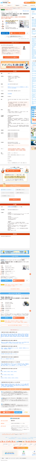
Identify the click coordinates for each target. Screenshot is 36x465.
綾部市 (21, 334)
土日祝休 (16, 384)
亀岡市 (27, 334)
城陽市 (1, 335)
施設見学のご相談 (5, 33)
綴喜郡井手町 (2, 336)
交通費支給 (8, 386)
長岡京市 (6, 335)
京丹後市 (14, 335)
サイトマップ (10, 444)
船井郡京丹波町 (19, 336)
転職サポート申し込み (21, 447)
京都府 (6, 22)
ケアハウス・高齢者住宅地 (11, 365)
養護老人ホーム (22, 365)
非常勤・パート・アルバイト (13, 353)
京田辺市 (11, 335)
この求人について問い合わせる (17, 33)
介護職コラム (31, 444)
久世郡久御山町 (26, 335)
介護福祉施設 (7, 358)
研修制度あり (3, 385)
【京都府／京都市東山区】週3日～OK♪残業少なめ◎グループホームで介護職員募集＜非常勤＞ (15, 262)
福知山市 (16, 334)
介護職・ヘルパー (7, 437)
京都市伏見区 (5, 334)
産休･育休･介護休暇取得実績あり (9, 385)
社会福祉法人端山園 (10, 206)
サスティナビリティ (13, 458)
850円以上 (2, 371)
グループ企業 (19, 458)
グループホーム (19, 364)
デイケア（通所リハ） (14, 364)
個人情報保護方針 (24, 458)
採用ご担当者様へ (5, 444)
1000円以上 (5, 371)
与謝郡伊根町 (23, 336)
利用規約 (21, 444)
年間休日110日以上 (12, 384)
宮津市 (25, 334)
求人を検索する (24, 5)
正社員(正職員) (10, 93)
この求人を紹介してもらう (13, 170)
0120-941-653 (15, 418)
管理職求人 (3, 384)
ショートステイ (17, 365)
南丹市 (16, 335)
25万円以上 (8, 374)
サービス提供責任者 (30, 437)
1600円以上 (15, 371)
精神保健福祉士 (6, 348)
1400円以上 (12, 371)
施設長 (35, 437)
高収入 (9, 384)
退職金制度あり (12, 386)
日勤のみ (19, 384)
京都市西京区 (13, 334)
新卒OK (15, 385)
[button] (15, 199)
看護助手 (15, 437)
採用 (17, 458)
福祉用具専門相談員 (24, 438)
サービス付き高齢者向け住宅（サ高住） (20, 363)
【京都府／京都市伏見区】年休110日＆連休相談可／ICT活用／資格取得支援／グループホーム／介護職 (15, 299)
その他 (13, 358)
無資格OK (9, 348)
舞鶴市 (19, 334)
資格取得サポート (26, 384)
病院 (1, 358)
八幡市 (8, 335)
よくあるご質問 (16, 444)
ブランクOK (22, 384)
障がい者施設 (23, 364)
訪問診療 (4, 365)
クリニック (3, 358)
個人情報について (26, 444)
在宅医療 (10, 358)
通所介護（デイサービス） (8, 364)
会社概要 (7, 458)
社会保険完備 (4, 386)
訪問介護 (2, 363)
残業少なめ (17, 385)
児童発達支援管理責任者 (12, 438)
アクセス (9, 458)
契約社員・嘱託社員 (7, 353)
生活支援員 (29, 438)
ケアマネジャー (19, 437)
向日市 (4, 335)
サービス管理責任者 (18, 438)
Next (30, 274)
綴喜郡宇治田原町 (7, 336)
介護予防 (25, 365)
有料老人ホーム (12, 363)
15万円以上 (2, 374)
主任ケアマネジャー (24, 437)
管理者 (32, 438)
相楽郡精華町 (14, 336)
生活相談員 (12, 437)
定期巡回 (7, 365)
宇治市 (23, 334)
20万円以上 (5, 374)
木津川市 (19, 335)
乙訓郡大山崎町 (22, 335)
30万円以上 (12, 374)
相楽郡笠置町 (11, 336)
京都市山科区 (9, 334)
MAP (6, 24)
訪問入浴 (27, 364)
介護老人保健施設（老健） (6, 363)
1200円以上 (8, 371)
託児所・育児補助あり (22, 385)
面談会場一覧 (17, 5)
